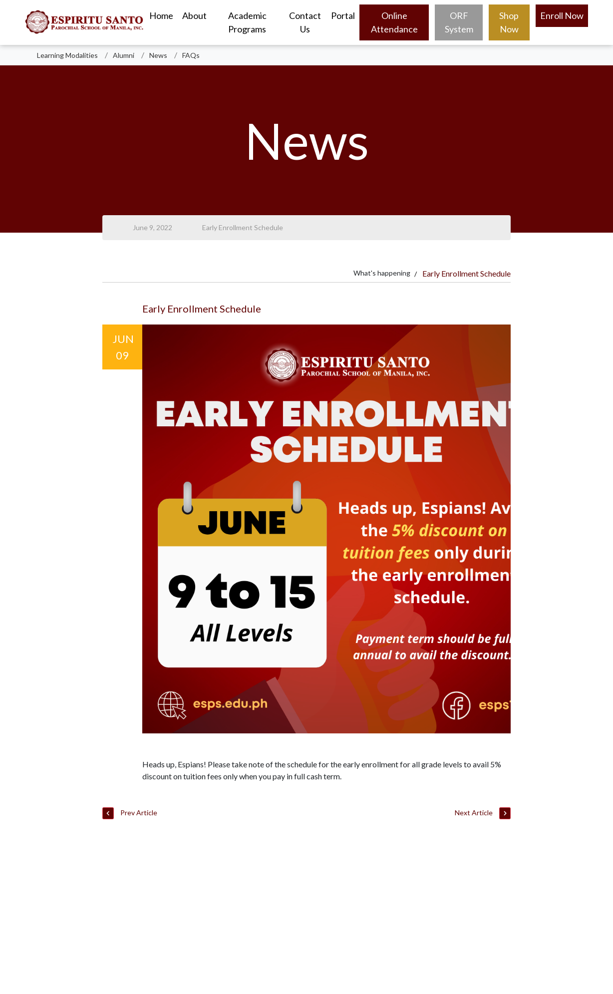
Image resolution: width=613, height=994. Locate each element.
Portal (343, 15)
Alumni (123, 55)
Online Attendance (394, 22)
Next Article (483, 813)
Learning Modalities (67, 55)
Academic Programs (247, 22)
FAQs (191, 55)
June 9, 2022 (152, 227)
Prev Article (129, 813)
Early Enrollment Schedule (242, 227)
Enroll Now (562, 15)
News (158, 55)
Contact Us (305, 22)
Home (161, 15)
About (194, 15)
